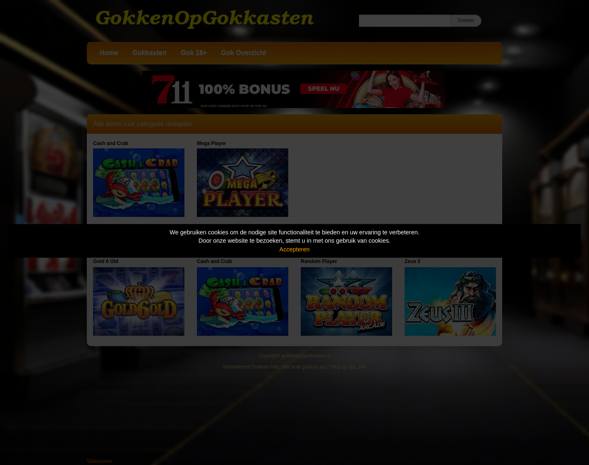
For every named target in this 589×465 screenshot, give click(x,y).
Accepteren (295, 249)
